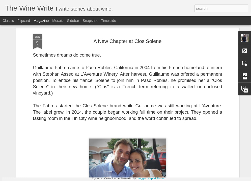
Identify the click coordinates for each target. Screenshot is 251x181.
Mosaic (57, 21)
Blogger (141, 178)
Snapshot (90, 21)
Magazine (41, 21)
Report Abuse (156, 178)
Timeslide (108, 21)
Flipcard (23, 21)
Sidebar (73, 21)
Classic (8, 21)
